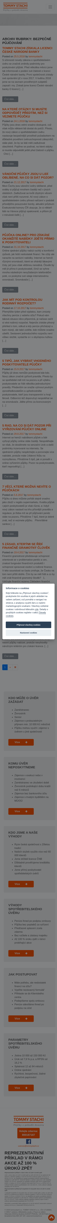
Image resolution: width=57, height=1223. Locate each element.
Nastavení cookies (28, 632)
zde (36, 609)
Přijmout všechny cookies (28, 625)
